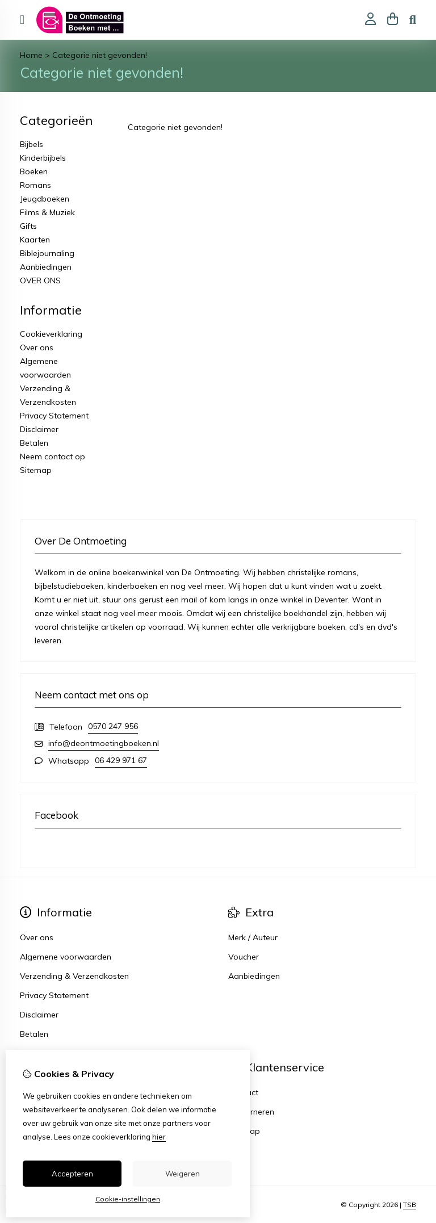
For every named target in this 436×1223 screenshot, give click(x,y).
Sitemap (36, 470)
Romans (35, 185)
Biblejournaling (47, 253)
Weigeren (182, 1173)
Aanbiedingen (46, 267)
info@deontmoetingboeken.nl (103, 743)
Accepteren (72, 1173)
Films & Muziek (47, 212)
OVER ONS (40, 280)
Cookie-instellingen (127, 1199)
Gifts (28, 226)
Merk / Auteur (253, 937)
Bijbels (31, 144)
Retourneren (251, 1112)
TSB (409, 1204)
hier (159, 1136)
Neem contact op (52, 456)
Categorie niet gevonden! (99, 55)
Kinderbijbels (43, 158)
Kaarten (35, 239)
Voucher (243, 957)
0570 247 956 (113, 726)
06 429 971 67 (121, 760)
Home (31, 55)
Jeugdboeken (44, 199)
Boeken (34, 171)
